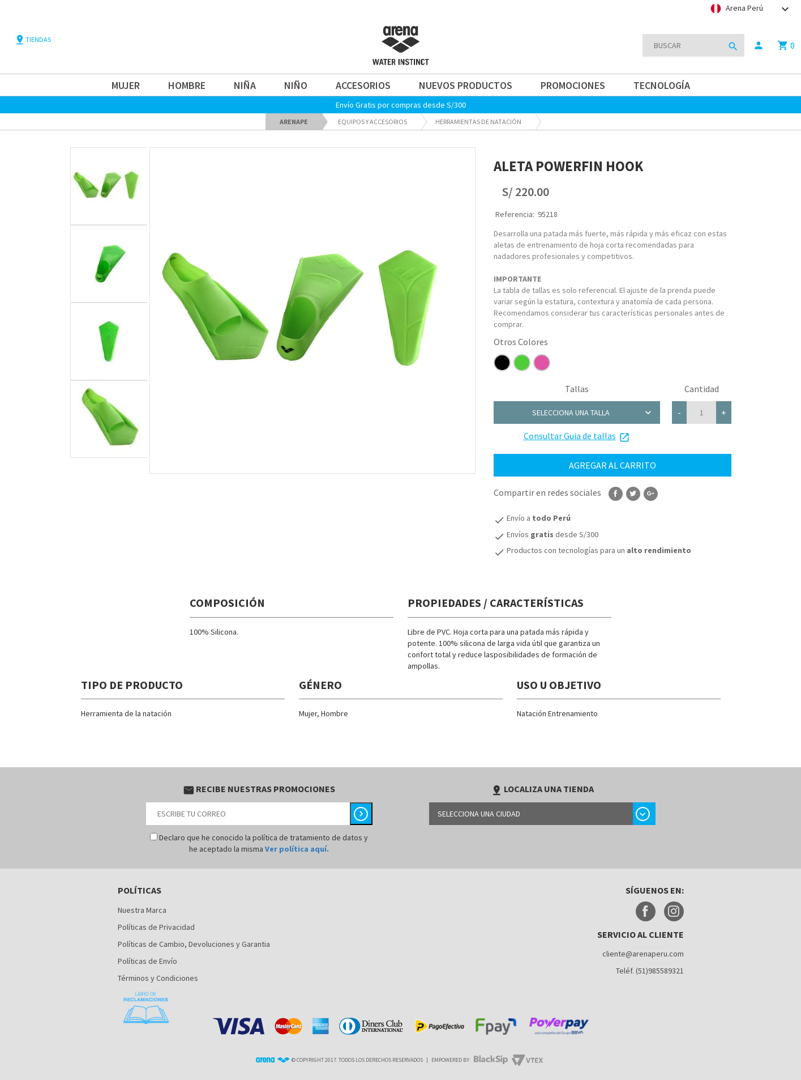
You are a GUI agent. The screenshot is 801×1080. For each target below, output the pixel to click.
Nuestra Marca (142, 910)
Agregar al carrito (612, 465)
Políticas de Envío (147, 961)
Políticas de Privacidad (156, 927)
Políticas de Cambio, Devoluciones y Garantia (194, 944)
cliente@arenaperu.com (643, 954)
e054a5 (541, 362)
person (758, 45)
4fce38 (521, 362)
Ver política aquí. (297, 849)
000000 (502, 362)
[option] (109, 186)
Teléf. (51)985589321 (650, 971)
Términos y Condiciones (158, 978)
